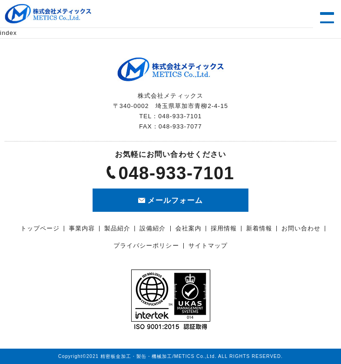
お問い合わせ (301, 228)
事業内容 (82, 228)
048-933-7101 (176, 173)
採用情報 (224, 228)
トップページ (40, 228)
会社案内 (188, 228)
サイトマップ (207, 245)
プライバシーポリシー (146, 245)
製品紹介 (117, 228)
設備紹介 (153, 228)
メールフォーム (175, 200)
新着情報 (259, 228)
